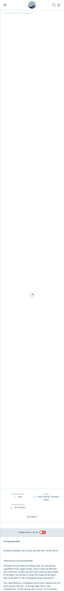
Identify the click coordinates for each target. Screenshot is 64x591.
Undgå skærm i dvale (32, 532)
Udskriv (32, 516)
